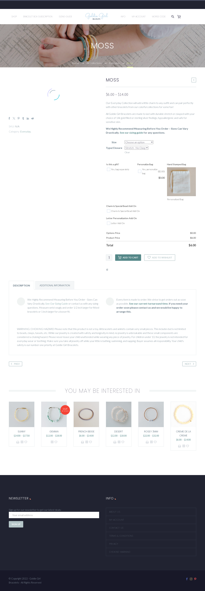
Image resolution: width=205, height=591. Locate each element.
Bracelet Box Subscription (37, 16)
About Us (114, 511)
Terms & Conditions (121, 535)
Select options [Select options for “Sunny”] (17, 442)
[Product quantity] (109, 258)
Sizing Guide (65, 16)
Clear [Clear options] (127, 152)
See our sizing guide (131, 132)
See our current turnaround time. (148, 303)
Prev (15, 364)
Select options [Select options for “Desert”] (114, 442)
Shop (14, 16)
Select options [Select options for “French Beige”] (82, 442)
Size (114, 142)
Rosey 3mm (151, 431)
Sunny (21, 431)
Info (123, 16)
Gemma (54, 431)
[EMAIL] (54, 515)
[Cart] (180, 16)
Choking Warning (119, 551)
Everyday (25, 131)
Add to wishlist (159, 257)
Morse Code (159, 16)
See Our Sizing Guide (56, 303)
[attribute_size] (139, 142)
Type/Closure (114, 147)
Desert (118, 431)
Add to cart (128, 257)
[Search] (172, 16)
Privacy (113, 543)
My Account (139, 16)
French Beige (86, 431)
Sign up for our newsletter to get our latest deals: (35, 509)
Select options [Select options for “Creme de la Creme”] (179, 446)
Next (190, 364)
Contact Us (116, 527)
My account (116, 519)
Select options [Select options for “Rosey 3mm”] (147, 442)
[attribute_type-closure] (136, 148)
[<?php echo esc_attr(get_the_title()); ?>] (22, 442)
